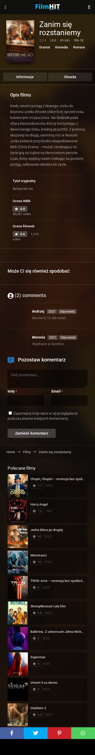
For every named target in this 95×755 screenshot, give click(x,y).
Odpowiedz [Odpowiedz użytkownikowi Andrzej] (67, 311)
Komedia (61, 47)
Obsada (70, 77)
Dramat (44, 47)
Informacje (25, 77)
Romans (79, 47)
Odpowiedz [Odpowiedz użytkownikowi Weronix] (68, 337)
